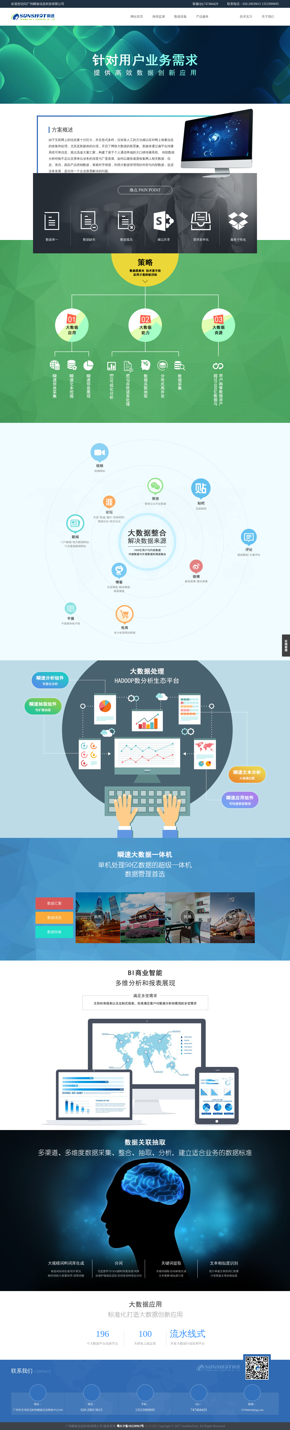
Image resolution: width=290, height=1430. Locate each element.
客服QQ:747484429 (205, 4)
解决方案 (224, 16)
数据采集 (180, 16)
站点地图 (151, 1426)
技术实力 (246, 16)
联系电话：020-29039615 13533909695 (253, 4)
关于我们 (268, 16)
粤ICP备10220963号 (130, 1426)
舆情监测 (158, 16)
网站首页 (136, 16)
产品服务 (202, 16)
